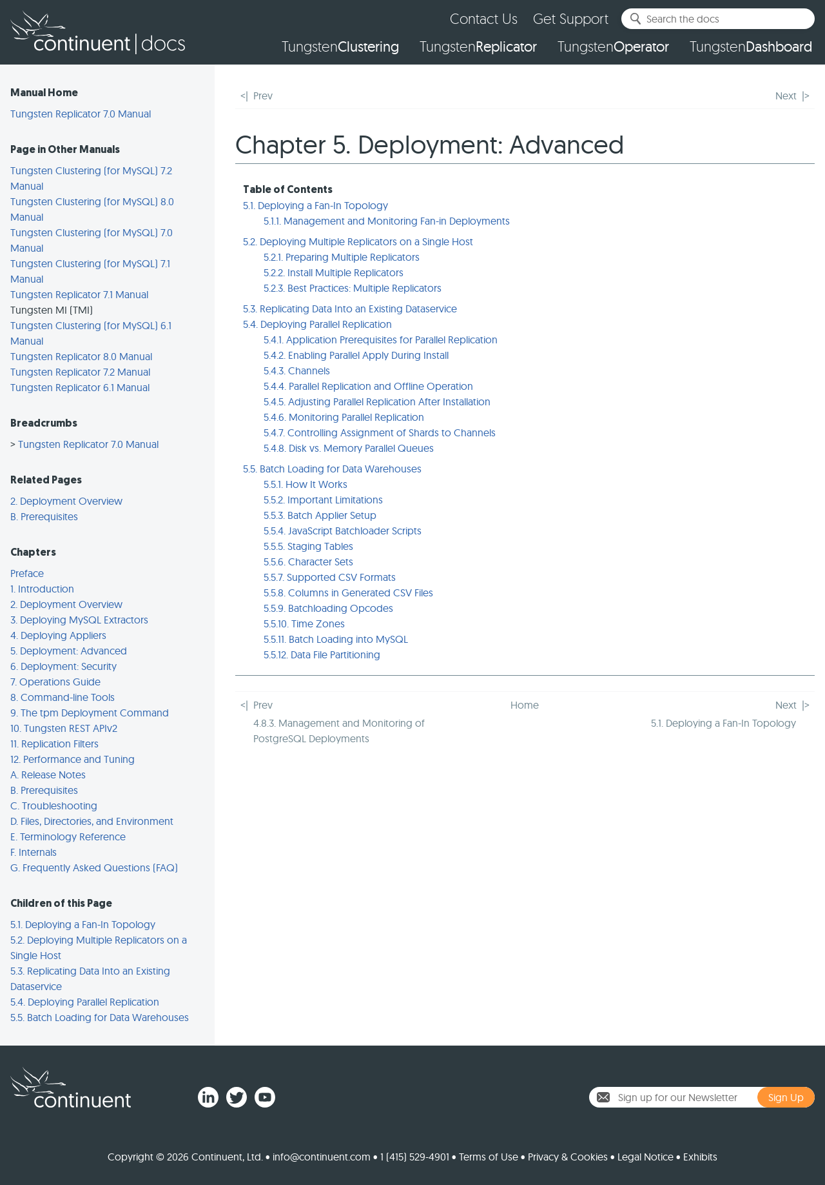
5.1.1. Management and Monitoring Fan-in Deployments (387, 220)
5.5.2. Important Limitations (323, 499)
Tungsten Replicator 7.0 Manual (80, 113)
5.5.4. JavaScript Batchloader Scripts (343, 530)
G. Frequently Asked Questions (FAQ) (94, 867)
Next (786, 95)
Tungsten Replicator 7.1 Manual (79, 294)
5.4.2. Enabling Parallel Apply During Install (356, 355)
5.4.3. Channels (297, 370)
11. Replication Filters (54, 743)
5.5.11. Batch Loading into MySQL (336, 639)
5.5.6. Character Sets (308, 561)
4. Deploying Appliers (58, 635)
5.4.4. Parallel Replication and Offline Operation (368, 386)
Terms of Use (488, 1156)
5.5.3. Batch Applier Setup (320, 515)
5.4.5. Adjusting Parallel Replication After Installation (377, 401)
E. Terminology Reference (68, 836)
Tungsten (340, 46)
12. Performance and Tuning (72, 759)
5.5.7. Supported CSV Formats (330, 577)
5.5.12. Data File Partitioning (322, 654)
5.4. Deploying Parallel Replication (84, 1001)
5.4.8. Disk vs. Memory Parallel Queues (349, 447)
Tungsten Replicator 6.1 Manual (80, 387)
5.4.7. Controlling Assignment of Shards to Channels (380, 432)
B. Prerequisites (44, 516)
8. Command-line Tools (62, 697)
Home (524, 704)
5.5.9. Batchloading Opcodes (328, 608)
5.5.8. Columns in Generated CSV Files (348, 592)
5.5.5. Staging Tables (308, 546)
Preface (27, 573)
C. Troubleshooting (53, 805)
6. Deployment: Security (63, 666)
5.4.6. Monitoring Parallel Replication (344, 416)
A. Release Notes (48, 774)
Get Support (570, 18)
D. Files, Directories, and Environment (91, 821)
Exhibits (700, 1156)
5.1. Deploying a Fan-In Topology (82, 924)
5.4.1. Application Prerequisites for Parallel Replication (381, 339)
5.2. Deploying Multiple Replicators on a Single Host (358, 241)
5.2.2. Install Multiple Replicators (333, 272)
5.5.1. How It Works (305, 484)
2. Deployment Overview (66, 500)
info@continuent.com (322, 1156)
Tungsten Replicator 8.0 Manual (81, 356)
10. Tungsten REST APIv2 (63, 728)
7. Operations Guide (55, 681)
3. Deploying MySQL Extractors (79, 619)
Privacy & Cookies (568, 1156)
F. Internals (33, 852)
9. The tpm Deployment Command (89, 712)
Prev (263, 95)
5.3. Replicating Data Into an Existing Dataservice (350, 308)
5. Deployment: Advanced (68, 650)
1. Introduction (42, 588)
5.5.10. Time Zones (304, 623)
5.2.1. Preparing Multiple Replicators (342, 256)
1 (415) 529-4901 (414, 1156)
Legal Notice (645, 1156)
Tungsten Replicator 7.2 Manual (80, 371)
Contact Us (484, 18)
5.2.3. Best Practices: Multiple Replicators (353, 287)
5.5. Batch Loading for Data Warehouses (99, 1017)
